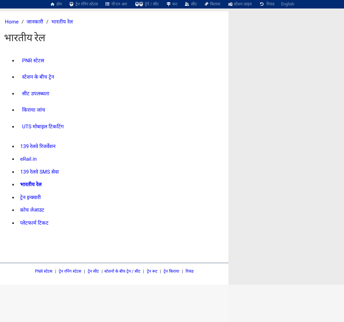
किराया (212, 4)
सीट (190, 4)
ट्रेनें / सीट (146, 4)
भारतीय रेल (62, 22)
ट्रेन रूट (152, 271)
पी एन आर (116, 4)
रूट (171, 4)
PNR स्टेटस (44, 271)
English (287, 4)
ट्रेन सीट (93, 271)
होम (56, 4)
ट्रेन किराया (171, 271)
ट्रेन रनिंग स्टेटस (83, 4)
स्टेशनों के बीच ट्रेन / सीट (122, 271)
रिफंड (266, 4)
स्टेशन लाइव (239, 4)
